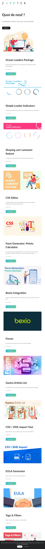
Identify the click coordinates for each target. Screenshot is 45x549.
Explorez (6, 28)
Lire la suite (26, 546)
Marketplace (10, 73)
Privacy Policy (25, 544)
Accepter (19, 546)
